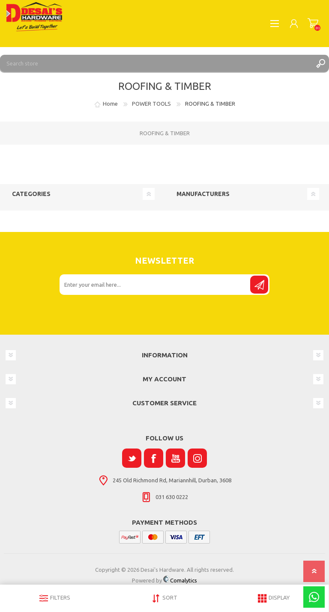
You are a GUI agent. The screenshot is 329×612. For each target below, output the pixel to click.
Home (110, 104)
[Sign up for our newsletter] (155, 285)
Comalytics (180, 580)
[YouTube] (175, 458)
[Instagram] (197, 458)
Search (320, 63)
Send (259, 285)
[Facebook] (153, 458)
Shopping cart (313, 23)
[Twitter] (131, 458)
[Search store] (156, 63)
